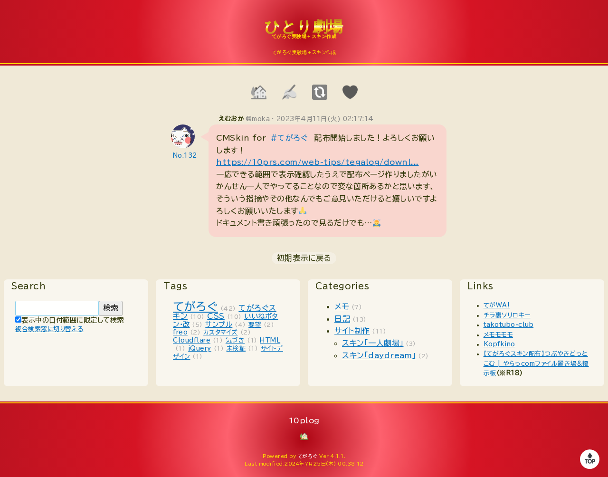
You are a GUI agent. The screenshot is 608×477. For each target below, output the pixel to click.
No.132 (185, 156)
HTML (270, 340)
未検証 (236, 348)
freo (180, 332)
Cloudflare (191, 340)
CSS (216, 316)
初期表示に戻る (304, 258)
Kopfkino (499, 344)
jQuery (199, 348)
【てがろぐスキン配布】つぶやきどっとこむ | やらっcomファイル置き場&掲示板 (536, 363)
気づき (235, 340)
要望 (254, 325)
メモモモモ (498, 335)
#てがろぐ (289, 138)
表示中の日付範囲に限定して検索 (69, 320)
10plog (304, 33)
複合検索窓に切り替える (49, 329)
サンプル (218, 324)
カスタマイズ (220, 332)
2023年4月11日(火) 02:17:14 (325, 119)
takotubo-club (509, 325)
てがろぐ (195, 306)
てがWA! (497, 305)
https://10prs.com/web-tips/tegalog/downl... (317, 162)
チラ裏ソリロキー (507, 315)
